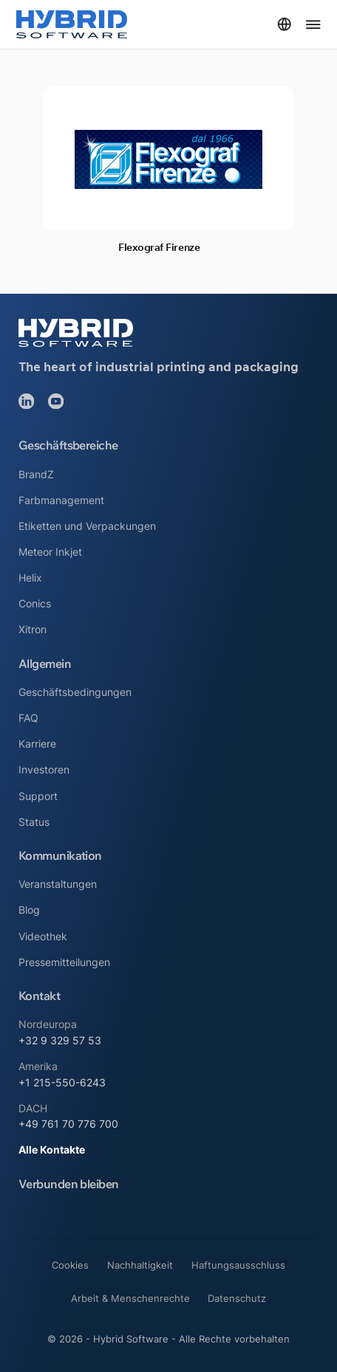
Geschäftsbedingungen (75, 692)
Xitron (32, 629)
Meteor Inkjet (50, 551)
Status (34, 822)
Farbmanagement (61, 500)
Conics (34, 603)
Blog (29, 909)
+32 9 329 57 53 (59, 1040)
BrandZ (36, 474)
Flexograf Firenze (159, 247)
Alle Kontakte (51, 1149)
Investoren (43, 769)
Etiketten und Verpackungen (87, 526)
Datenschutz (237, 1298)
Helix (30, 577)
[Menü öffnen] (313, 24)
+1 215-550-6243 (62, 1082)
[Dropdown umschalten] (284, 24)
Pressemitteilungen (64, 962)
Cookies (70, 1265)
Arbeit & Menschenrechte (130, 1298)
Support (38, 796)
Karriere (37, 743)
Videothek (42, 936)
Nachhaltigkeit (140, 1265)
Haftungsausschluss (238, 1265)
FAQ (28, 717)
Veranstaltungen (57, 884)
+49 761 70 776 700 (68, 1123)
